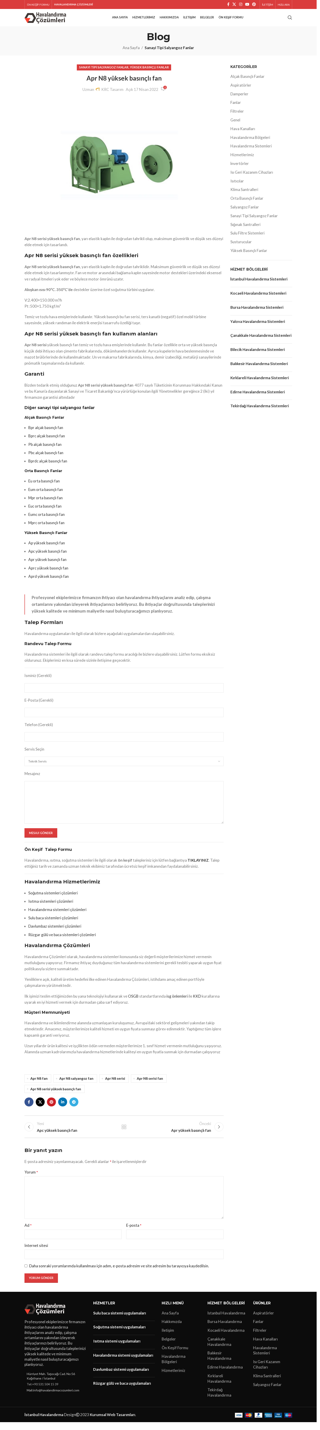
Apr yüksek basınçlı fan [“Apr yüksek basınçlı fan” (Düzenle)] (47, 565)
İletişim (168, 1338)
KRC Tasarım (112, 95)
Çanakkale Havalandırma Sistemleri (260, 341)
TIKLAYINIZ (198, 865)
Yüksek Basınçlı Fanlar (149, 73)
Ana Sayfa (131, 53)
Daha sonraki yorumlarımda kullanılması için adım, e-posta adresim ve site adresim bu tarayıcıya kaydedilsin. (119, 1273)
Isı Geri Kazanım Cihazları (251, 177)
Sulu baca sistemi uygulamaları (119, 1320)
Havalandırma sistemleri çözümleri (57, 915)
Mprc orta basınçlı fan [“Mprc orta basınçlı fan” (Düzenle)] (46, 528)
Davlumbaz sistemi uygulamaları (121, 1377)
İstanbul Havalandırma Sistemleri (259, 284)
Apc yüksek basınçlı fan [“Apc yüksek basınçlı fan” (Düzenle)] (47, 557)
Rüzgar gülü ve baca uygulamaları (122, 1391)
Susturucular (241, 247)
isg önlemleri (177, 1001)
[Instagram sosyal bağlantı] (241, 4)
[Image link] (45, 1316)
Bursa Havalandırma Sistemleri (256, 313)
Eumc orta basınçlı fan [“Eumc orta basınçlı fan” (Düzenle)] (46, 520)
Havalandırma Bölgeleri (250, 143)
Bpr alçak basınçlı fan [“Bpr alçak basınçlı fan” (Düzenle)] (45, 433)
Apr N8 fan (39, 1084)
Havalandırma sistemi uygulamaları (123, 1362)
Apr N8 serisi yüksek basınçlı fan (55, 1095)
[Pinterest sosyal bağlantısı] (254, 4)
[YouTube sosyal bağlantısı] (247, 4)
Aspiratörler (240, 90)
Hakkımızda (172, 1329)
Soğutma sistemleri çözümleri (53, 898)
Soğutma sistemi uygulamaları (119, 1334)
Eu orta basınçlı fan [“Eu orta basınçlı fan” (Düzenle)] (44, 486)
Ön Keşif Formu (175, 1355)
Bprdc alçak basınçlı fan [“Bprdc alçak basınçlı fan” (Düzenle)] (47, 466)
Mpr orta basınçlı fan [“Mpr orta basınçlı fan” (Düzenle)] (45, 503)
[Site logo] (46, 20)
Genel (235, 125)
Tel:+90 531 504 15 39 (42, 1392)
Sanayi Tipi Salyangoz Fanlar (169, 53)
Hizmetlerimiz (242, 160)
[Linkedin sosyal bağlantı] (62, 1107)
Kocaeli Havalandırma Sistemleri (258, 298)
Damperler (239, 99)
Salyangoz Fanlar (244, 212)
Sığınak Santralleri (245, 230)
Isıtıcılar (237, 186)
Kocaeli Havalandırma (226, 1338)
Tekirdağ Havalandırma (219, 1400)
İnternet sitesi (36, 1253)
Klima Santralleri (244, 195)
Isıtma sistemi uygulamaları (116, 1348)
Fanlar (235, 108)
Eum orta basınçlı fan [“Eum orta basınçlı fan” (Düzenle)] (45, 495)
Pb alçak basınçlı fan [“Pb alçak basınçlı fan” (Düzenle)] (45, 450)
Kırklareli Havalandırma (219, 1386)
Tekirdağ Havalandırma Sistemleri (259, 411)
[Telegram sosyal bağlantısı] (73, 1107)
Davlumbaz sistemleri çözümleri (54, 932)
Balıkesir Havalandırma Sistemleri (259, 369)
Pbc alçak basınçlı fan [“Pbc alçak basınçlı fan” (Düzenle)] (45, 458)
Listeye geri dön (124, 1133)
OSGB (133, 1001)
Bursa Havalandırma (224, 1329)
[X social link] (234, 4)
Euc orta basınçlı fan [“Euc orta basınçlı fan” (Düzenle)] (45, 511)
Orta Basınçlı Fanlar (246, 204)
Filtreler (237, 117)
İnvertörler (239, 169)
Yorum (31, 1180)
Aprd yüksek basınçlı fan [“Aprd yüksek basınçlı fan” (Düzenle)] (48, 582)
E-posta (133, 1233)
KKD (197, 1001)
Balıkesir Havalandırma (219, 1363)
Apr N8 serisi (115, 1084)
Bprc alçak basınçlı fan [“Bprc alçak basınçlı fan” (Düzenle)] (46, 441)
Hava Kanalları (242, 134)
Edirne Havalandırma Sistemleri (257, 397)
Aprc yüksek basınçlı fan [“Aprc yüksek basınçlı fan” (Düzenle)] (48, 573)
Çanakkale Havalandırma (219, 1349)
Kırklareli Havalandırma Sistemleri (259, 383)
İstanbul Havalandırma (226, 1320)
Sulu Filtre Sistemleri (247, 239)
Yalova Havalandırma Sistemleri (257, 327)
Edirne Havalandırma (225, 1374)
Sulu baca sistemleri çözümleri (53, 923)
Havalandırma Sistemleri (251, 151)
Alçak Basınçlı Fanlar (247, 82)
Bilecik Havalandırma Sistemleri (257, 355)
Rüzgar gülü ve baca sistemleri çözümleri (62, 940)
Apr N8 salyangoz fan (76, 1084)
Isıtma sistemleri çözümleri (50, 906)
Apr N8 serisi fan (150, 1084)
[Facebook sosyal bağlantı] (228, 4)
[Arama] (289, 20)
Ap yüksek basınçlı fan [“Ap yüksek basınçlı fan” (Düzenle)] (46, 548)
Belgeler (169, 1346)
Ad (28, 1233)
